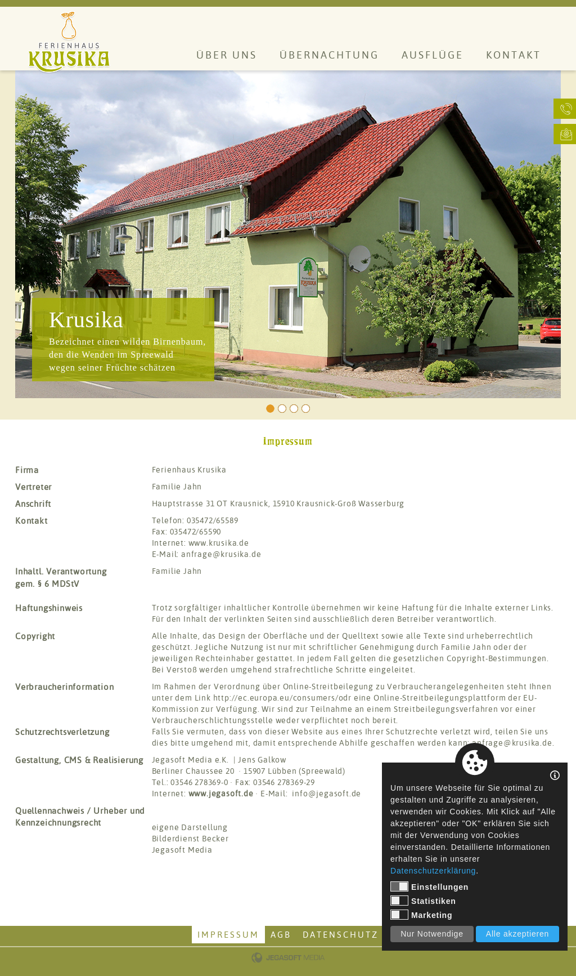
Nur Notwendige (432, 933)
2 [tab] (282, 408)
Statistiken (423, 900)
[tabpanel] (288, 234)
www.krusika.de (218, 542)
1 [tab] (270, 408)
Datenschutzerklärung (433, 870)
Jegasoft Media (182, 849)
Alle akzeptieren (517, 933)
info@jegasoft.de (326, 793)
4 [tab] (306, 408)
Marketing (421, 915)
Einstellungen (429, 886)
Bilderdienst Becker (190, 838)
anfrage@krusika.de (221, 554)
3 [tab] (294, 408)
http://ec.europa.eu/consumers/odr (282, 697)
